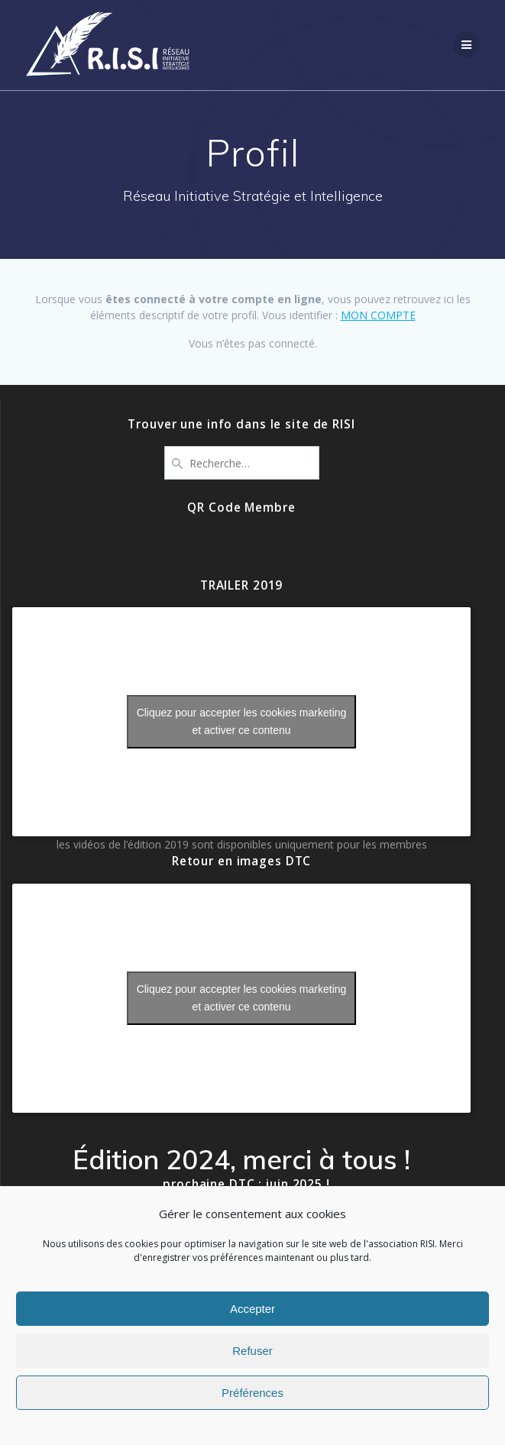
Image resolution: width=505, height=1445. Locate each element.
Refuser (252, 1350)
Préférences (252, 1392)
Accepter (252, 1308)
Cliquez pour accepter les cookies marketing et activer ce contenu (242, 721)
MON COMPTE (378, 315)
